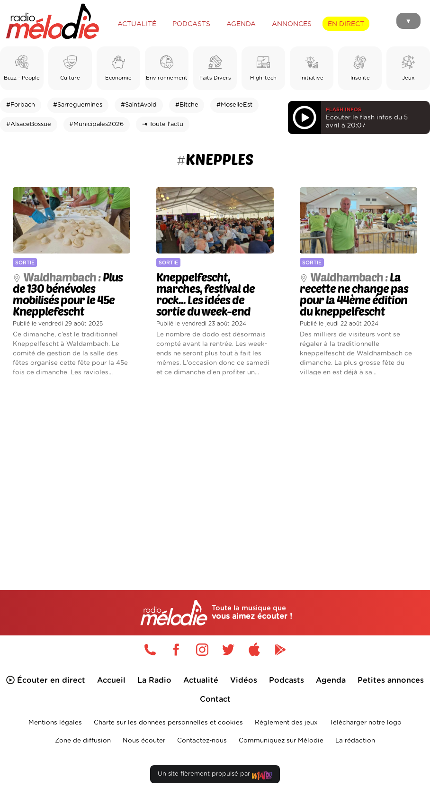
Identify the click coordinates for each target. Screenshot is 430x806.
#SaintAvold (139, 105)
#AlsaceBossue (28, 124)
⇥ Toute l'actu (162, 124)
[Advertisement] (215, 468)
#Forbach (20, 105)
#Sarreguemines (77, 105)
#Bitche (186, 105)
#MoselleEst (234, 105)
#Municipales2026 (96, 124)
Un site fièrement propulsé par (215, 776)
